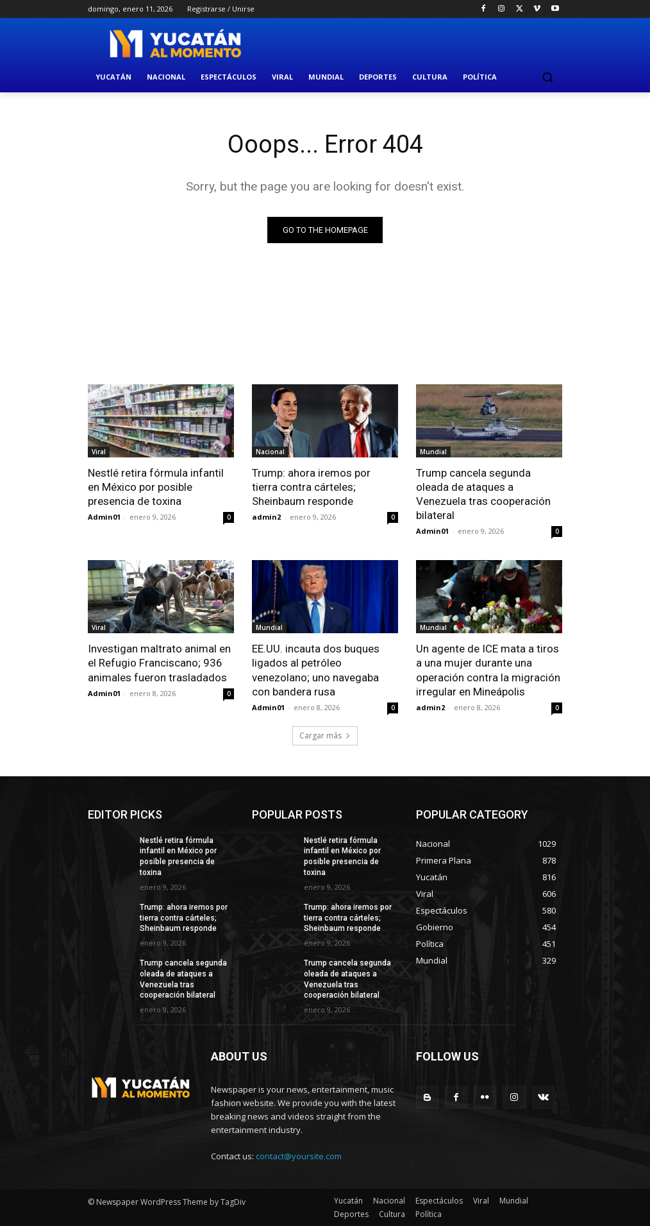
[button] (547, 77)
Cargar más (325, 735)
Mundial (433, 451)
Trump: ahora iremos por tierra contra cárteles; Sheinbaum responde (311, 486)
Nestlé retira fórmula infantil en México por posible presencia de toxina (156, 486)
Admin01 (104, 517)
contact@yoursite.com (299, 1156)
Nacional (270, 451)
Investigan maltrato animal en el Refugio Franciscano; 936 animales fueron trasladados (159, 662)
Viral (99, 451)
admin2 (266, 517)
